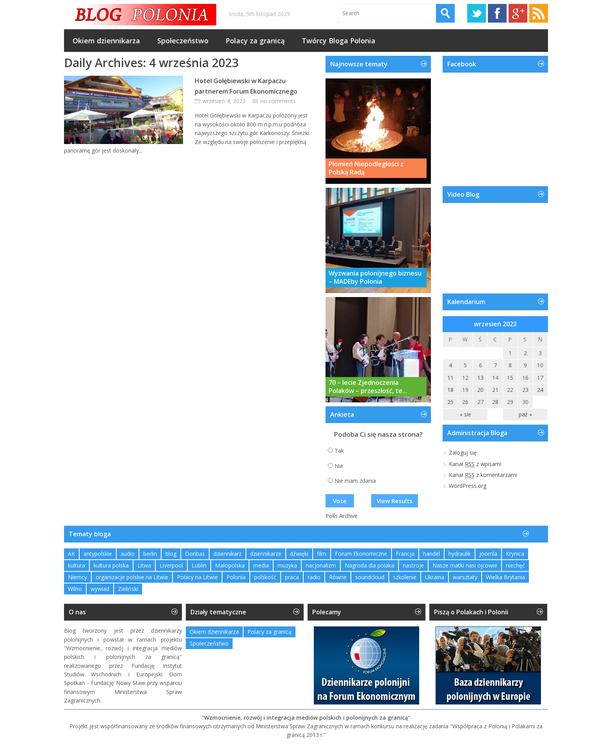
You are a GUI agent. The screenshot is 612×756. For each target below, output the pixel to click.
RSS (538, 13)
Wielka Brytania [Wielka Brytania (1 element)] (505, 577)
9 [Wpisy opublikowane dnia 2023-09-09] (525, 365)
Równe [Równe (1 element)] (338, 577)
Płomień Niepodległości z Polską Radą (366, 168)
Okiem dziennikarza (106, 40)
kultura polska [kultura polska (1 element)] (111, 565)
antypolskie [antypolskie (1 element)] (98, 553)
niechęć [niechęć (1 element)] (515, 565)
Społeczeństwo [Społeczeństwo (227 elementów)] (209, 643)
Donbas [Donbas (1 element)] (195, 553)
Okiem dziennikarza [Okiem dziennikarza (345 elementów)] (214, 631)
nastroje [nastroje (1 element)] (413, 565)
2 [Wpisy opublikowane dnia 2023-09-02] (525, 353)
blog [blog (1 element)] (170, 553)
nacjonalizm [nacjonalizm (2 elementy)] (321, 565)
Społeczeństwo (182, 40)
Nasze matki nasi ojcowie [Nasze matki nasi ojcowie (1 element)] (464, 565)
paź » (525, 414)
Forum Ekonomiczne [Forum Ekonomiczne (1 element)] (361, 553)
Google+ (518, 13)
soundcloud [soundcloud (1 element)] (369, 577)
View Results (395, 501)
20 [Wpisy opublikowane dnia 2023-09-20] (480, 389)
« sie (465, 414)
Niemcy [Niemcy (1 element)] (77, 577)
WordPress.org (467, 485)
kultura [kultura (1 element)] (76, 565)
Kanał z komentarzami (483, 475)
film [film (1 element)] (321, 553)
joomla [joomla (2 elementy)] (488, 553)
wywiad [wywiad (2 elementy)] (100, 588)
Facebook (497, 13)
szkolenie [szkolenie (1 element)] (404, 577)
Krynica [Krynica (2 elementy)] (515, 553)
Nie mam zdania (355, 480)
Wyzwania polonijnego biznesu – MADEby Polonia (375, 277)
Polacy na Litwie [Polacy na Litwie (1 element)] (197, 577)
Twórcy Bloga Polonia (338, 40)
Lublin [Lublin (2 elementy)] (199, 565)
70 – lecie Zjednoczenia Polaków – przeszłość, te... (368, 387)
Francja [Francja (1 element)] (405, 553)
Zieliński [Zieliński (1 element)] (128, 588)
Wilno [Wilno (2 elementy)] (75, 588)
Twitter (476, 13)
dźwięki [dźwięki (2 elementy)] (299, 553)
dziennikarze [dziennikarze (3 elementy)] (265, 553)
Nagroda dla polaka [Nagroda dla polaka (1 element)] (369, 565)
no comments (278, 101)
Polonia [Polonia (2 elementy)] (236, 577)
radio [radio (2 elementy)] (314, 577)
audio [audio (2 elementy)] (128, 553)
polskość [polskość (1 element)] (265, 577)
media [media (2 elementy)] (261, 565)
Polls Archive (342, 515)
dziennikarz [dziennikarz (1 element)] (227, 553)
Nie (338, 466)
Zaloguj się (463, 452)
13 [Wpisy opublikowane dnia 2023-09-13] (480, 377)
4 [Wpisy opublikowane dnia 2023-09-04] (450, 365)
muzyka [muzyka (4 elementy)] (287, 565)
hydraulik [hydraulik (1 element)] (459, 553)
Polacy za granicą (255, 40)
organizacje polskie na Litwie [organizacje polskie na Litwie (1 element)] (132, 577)
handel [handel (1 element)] (431, 553)
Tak (339, 450)
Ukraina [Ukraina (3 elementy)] (434, 577)
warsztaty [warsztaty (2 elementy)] (465, 577)
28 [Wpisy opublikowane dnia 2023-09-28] (495, 402)
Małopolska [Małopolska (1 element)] (230, 565)
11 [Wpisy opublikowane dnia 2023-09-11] (450, 377)
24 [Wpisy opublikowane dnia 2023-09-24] (540, 389)
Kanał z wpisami (475, 464)
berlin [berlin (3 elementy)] (150, 553)
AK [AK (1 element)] (71, 553)
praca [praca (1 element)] (292, 577)
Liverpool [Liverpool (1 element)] (171, 565)
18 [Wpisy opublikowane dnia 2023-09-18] (450, 389)
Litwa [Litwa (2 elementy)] (144, 565)
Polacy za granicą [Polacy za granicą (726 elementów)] (269, 631)
